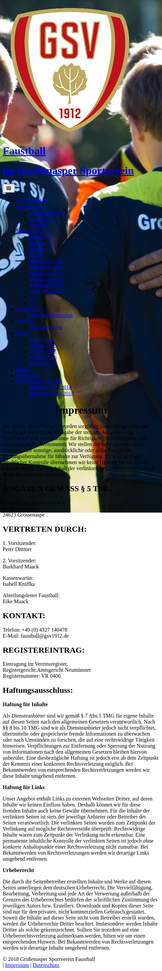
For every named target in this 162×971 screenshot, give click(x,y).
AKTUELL (42, 339)
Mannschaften (31, 231)
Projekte (38, 225)
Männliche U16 (46, 267)
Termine (25, 321)
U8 (33, 303)
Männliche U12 (46, 279)
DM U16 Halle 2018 (52, 393)
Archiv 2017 (43, 351)
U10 (34, 297)
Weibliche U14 (46, 285)
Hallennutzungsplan (51, 315)
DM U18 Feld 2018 (51, 387)
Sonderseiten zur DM (39, 381)
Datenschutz (46, 965)
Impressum (17, 965)
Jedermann (27, 375)
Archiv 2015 (43, 363)
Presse (23, 333)
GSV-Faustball (32, 201)
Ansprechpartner (47, 213)
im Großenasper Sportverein (68, 171)
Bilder (23, 369)
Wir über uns (30, 207)
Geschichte (41, 219)
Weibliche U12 (46, 291)
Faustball (24, 151)
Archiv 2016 (43, 357)
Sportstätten (29, 309)
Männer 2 (40, 243)
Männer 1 (40, 237)
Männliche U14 (46, 273)
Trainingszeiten (46, 327)
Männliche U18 (46, 261)
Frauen (37, 255)
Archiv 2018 (43, 345)
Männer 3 (40, 249)
